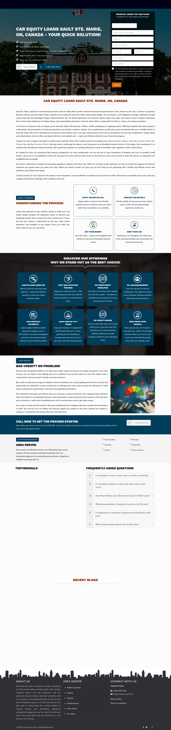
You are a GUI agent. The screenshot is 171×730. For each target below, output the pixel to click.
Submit (117, 85)
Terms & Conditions (118, 703)
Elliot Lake (150, 141)
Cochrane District (41, 144)
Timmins (141, 141)
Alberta (70, 693)
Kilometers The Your (119, 22)
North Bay (133, 141)
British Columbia (74, 687)
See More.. (71, 714)
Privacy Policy (116, 699)
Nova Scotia (72, 708)
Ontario (70, 698)
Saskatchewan (73, 703)
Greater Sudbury (121, 141)
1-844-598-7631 (119, 691)
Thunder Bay (21, 144)
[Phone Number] (133, 63)
